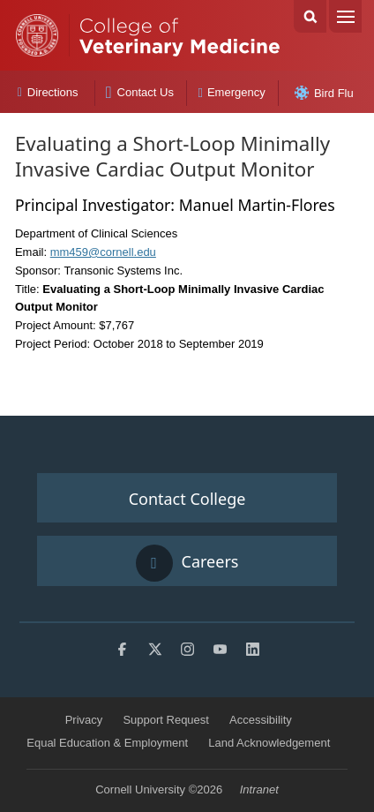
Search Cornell (310, 16)
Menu (345, 16)
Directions (48, 92)
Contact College (187, 498)
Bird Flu (324, 93)
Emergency (232, 92)
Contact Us (140, 92)
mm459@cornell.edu (103, 252)
